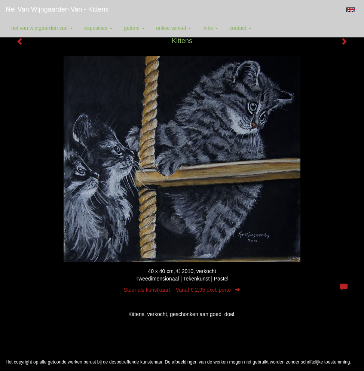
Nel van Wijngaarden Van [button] (42, 28)
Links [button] (210, 28)
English (350, 9)
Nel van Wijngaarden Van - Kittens (57, 9)
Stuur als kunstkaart (182, 290)
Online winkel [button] (173, 28)
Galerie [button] (134, 28)
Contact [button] (240, 28)
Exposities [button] (98, 28)
